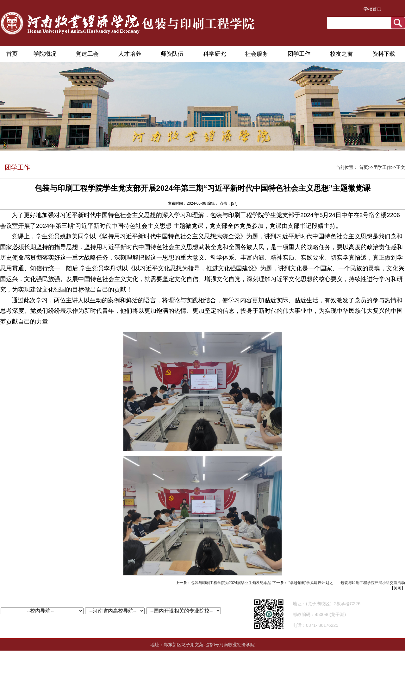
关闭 (397, 588)
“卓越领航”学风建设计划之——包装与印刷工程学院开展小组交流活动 (346, 583)
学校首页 (372, 8)
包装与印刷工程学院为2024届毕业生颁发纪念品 (231, 583)
